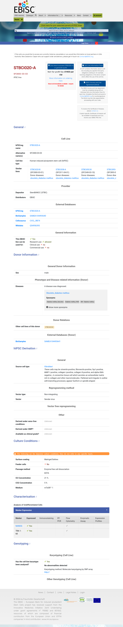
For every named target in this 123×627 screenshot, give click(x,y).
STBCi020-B (35, 172)
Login (82, 595)
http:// (47, 575)
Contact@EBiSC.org (86, 59)
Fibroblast (48, 369)
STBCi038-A (61, 172)
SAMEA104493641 (52, 344)
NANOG (19, 528)
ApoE (94, 34)
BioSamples (21, 218)
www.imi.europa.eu (50, 622)
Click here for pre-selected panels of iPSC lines (61, 25)
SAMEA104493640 (38, 218)
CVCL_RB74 (35, 223)
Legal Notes (85, 45)
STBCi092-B (86, 172)
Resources (70, 15)
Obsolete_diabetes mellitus (57, 295)
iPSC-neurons (19, 15)
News (79, 15)
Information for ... (55, 15)
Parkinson (89, 34)
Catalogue (31, 15)
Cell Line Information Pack (92, 68)
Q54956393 (35, 228)
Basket (18, 20)
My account (97, 15)
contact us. (94, 113)
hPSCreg (19, 213)
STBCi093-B (112, 172)
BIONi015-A (83, 34)
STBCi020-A (35, 147)
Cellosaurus (21, 223)
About (42, 15)
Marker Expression (24, 512)
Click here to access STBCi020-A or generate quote (60, 69)
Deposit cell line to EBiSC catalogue (61, 39)
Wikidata (19, 228)
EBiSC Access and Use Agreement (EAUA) (92, 86)
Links (60, 595)
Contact (87, 15)
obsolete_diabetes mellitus (41, 180)
